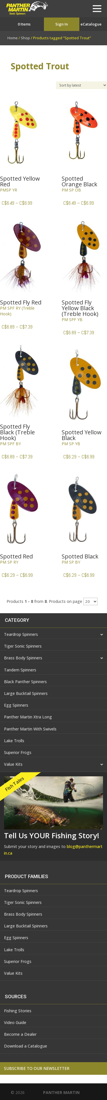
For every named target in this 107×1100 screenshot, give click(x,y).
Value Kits (53, 764)
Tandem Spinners (20, 670)
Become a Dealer (20, 1034)
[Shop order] (81, 85)
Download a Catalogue (25, 1046)
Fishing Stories (17, 1010)
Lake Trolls (14, 740)
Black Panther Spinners (25, 681)
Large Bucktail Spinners (26, 693)
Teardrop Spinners (53, 635)
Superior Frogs (17, 752)
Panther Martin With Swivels (30, 729)
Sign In (61, 24)
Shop (25, 37)
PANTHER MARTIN (61, 1092)
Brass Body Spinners (53, 658)
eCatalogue (91, 24)
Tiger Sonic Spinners (23, 646)
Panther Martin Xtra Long (28, 717)
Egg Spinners (16, 705)
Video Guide (15, 1022)
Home (12, 37)
